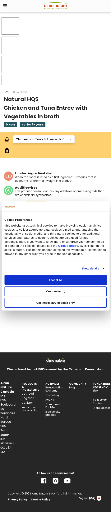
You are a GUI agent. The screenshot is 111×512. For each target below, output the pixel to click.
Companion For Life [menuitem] (53, 405)
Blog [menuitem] (72, 387)
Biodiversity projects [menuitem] (52, 413)
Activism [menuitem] (50, 400)
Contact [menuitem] (98, 403)
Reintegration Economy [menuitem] (54, 389)
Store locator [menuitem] (101, 408)
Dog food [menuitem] (28, 398)
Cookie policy (68, 245)
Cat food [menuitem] (28, 394)
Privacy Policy (18, 499)
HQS (6, 92)
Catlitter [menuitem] (27, 403)
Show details (90, 268)
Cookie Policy (40, 499)
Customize (55, 291)
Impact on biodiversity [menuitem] (29, 409)
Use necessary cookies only (55, 302)
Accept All (55, 280)
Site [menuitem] (95, 390)
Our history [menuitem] (52, 395)
